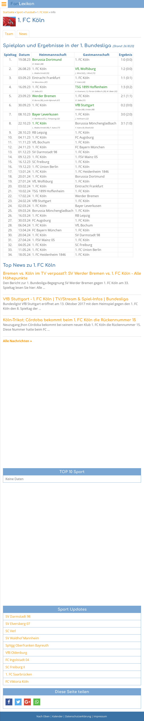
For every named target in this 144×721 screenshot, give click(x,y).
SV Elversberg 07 (17, 624)
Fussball (30, 12)
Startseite (8, 12)
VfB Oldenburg (16, 652)
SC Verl (10, 631)
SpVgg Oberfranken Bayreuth (27, 645)
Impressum (100, 716)
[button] (8, 702)
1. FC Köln (42, 12)
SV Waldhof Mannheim (22, 638)
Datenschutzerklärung (78, 716)
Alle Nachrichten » (17, 341)
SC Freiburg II (15, 667)
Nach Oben (43, 716)
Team (9, 34)
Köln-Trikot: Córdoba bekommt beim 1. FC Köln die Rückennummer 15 (69, 320)
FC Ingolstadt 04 (17, 660)
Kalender (57, 716)
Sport (19, 12)
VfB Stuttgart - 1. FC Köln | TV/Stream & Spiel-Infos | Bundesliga (65, 299)
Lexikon (22, 4)
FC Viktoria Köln (17, 681)
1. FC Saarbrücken (18, 674)
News (23, 34)
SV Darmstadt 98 (17, 616)
